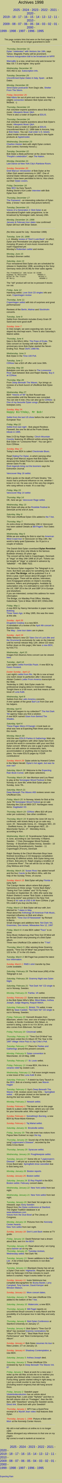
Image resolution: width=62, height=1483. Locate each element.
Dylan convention (35, 1055)
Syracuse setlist (35, 1151)
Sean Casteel (21, 1012)
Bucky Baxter (39, 1284)
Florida (47, 882)
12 (49, 17)
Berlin (24, 311)
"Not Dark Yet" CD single (41, 987)
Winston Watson (14, 1290)
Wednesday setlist (15, 1255)
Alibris (14, 97)
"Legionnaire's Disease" (22, 1144)
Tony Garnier (23, 1287)
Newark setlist (33, 1103)
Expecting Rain (6, 1478)
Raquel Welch (36, 1004)
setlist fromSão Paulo (28, 666)
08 (14, 24)
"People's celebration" (17, 156)
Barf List (36, 703)
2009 (6, 24)
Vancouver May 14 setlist (18, 494)
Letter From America (31, 681)
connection (19, 100)
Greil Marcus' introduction (19, 171)
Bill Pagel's (38, 528)
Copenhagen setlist (16, 304)
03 (43, 24)
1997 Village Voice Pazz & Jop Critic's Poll (27, 1043)
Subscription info (30, 71)
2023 (35, 10)
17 (19, 17)
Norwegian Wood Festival (32, 782)
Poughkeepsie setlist (40, 1156)
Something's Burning (36, 1118)
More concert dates (36, 1294)
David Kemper (37, 1287)
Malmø (31, 311)
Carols (22, 875)
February (25, 1185)
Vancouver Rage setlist (34, 502)
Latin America (29, 701)
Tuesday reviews (36, 1253)
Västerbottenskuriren (16, 1396)
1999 (3, 31)
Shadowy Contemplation (37, 1352)
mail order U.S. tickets (38, 132)
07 (19, 24)
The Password (13, 200)
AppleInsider (24, 137)
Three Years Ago (14, 615)
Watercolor (33, 1306)
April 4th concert (43, 627)
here (9, 659)
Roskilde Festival (39, 509)
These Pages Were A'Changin (21, 728)
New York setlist (38, 1190)
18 (14, 17)
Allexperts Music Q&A (23, 112)
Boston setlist (33, 1178)
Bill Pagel (31, 1311)
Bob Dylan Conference (38, 1323)
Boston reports (34, 1173)
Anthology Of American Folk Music (38, 914)
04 (37, 24)
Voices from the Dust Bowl (19, 1216)
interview (36, 190)
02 (49, 24)
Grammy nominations (35, 1333)
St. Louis (32, 1062)
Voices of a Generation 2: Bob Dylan (24, 210)
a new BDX (47, 647)
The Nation (39, 156)
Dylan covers (21, 181)
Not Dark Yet (46, 925)
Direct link (11, 1406)
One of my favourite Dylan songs (22, 404)
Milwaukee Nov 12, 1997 (41, 927)
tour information (14, 961)
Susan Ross (31, 872)
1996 (31, 31)
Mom (9, 1423)
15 (31, 17)
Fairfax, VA (33, 995)
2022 (44, 10)
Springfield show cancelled (36, 1166)
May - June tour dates (21, 632)
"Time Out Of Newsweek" (29, 919)
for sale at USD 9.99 (25, 902)
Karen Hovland (14, 669)
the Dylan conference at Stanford (34, 1209)
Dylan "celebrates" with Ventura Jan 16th (26, 51)
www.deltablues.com (16, 1214)
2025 (16, 10)
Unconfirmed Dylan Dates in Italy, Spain (25, 78)
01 (55, 24)
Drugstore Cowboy (15, 625)
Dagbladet (18, 809)
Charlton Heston (14, 144)
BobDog (10, 612)
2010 (30, 20)
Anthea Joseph (34, 1359)
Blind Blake (40, 1002)
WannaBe (11, 61)
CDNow (10, 365)
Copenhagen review (22, 297)
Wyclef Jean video (27, 1413)
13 (43, 17)
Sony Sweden (27, 1206)
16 (25, 17)
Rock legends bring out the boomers (24, 468)
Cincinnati (31, 1034)
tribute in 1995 (13, 434)
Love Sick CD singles (33, 294)
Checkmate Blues (40, 453)
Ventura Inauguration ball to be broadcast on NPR (30, 56)
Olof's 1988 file (32, 350)
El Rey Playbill (35, 1182)
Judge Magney (22, 1004)
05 (31, 24)
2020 (30, 13)
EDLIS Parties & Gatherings (32, 740)
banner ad (17, 1250)
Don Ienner (23, 927)
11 (55, 17)
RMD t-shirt (29, 966)
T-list (34, 1301)
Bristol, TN (34, 1009)
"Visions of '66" (19, 397)
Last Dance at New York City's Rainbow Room (29, 163)
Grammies (12, 927)
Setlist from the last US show (20, 419)
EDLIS (43, 114)
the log (37, 1137)
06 (25, 24)
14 (37, 17)
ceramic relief (13, 1070)
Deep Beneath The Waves (24, 384)
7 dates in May (24, 912)
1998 (12, 31)
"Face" (43, 932)
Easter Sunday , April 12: (18, 674)
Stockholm (44, 311)
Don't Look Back (34, 1233)
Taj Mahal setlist (34, 1125)
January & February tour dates (21, 222)
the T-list (50, 519)
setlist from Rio (25, 676)
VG (24, 809)
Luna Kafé (19, 694)
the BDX (30, 1243)
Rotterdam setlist (24, 249)
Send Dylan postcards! (17, 87)
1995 (40, 31)
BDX (14, 188)
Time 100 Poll (29, 358)
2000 (30, 27)
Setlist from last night (17, 429)
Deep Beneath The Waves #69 (21, 794)
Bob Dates (14, 132)
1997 (22, 31)
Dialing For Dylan (20, 458)
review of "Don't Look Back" (32, 239)
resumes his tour (44, 1345)
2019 (6, 17)
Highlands (30, 1272)
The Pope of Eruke (38, 343)
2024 (25, 10)
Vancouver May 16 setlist (18, 475)
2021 (53, 10)
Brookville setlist (35, 1130)
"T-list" (47, 944)
